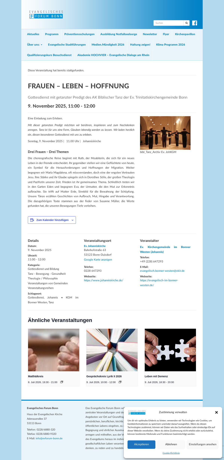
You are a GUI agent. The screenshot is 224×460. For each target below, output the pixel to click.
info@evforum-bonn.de (49, 438)
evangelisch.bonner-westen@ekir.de (162, 271)
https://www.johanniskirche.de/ (103, 280)
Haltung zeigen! (140, 44)
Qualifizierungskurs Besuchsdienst (49, 55)
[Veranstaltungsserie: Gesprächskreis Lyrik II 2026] (120, 382)
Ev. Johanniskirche (95, 246)
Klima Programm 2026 (170, 44)
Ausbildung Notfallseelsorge (118, 34)
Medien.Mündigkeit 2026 (108, 44)
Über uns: (34, 44)
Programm (52, 34)
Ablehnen (171, 444)
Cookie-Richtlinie (171, 453)
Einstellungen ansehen (202, 444)
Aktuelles (33, 34)
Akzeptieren (141, 444)
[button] (216, 412)
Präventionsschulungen (79, 34)
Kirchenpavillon (185, 34)
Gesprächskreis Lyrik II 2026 (104, 376)
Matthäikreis (35, 376)
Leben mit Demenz (156, 376)
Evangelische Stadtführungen (67, 44)
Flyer (166, 34)
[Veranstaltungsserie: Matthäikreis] (61, 382)
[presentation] (53, 350)
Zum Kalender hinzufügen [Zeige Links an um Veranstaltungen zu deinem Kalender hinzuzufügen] (52, 220)
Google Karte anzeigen (98, 259)
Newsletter (150, 34)
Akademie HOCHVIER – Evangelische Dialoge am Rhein (113, 55)
